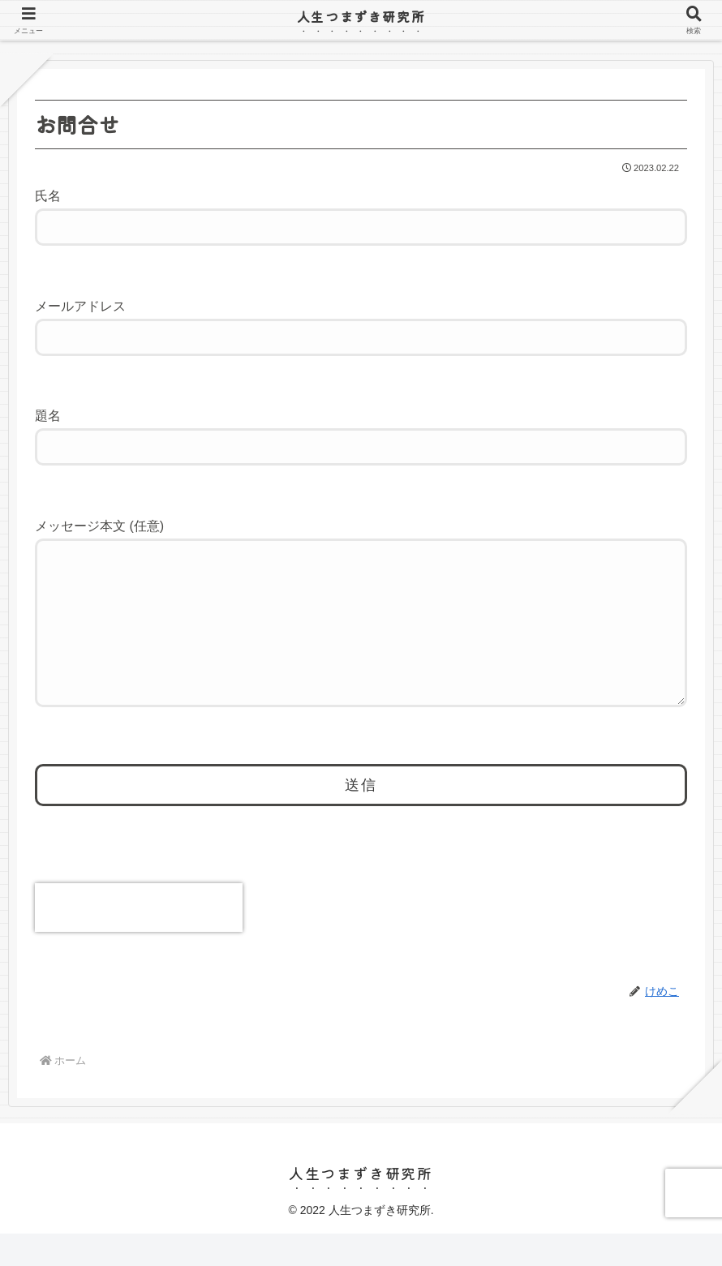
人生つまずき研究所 (361, 16)
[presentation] (139, 940)
